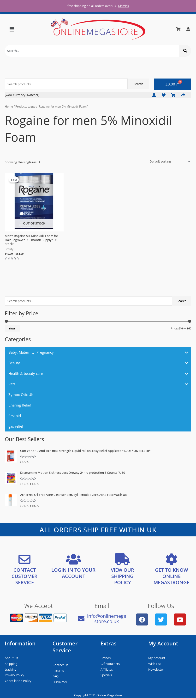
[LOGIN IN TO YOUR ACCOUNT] (73, 559)
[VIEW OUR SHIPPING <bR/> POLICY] (123, 559)
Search (181, 301)
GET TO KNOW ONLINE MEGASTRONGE (172, 576)
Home (9, 106)
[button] (12, 29)
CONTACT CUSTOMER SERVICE (24, 576)
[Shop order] (169, 161)
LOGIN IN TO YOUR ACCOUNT (73, 573)
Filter (12, 328)
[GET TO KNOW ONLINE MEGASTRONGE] (172, 559)
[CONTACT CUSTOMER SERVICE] (24, 559)
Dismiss (123, 6)
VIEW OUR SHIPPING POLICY (122, 576)
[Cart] (173, 84)
